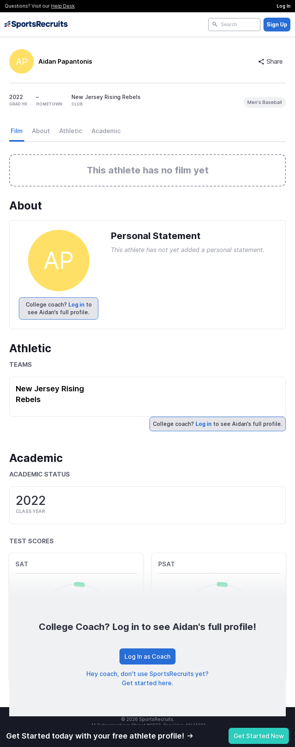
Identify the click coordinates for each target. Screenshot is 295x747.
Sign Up (277, 24)
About (41, 131)
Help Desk (63, 6)
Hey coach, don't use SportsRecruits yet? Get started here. (147, 678)
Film (17, 131)
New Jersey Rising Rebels (50, 394)
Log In (283, 6)
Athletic (70, 131)
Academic (106, 131)
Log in (76, 304)
